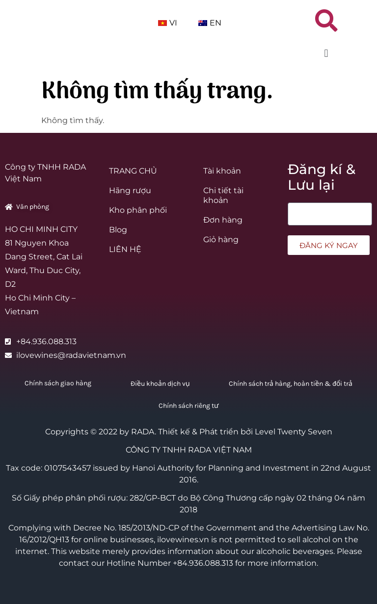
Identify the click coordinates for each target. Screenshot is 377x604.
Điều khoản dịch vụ (160, 383)
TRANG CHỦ (133, 171)
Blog (118, 229)
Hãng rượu (130, 190)
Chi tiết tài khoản (223, 195)
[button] (326, 56)
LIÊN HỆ (125, 249)
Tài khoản (222, 171)
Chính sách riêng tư (188, 406)
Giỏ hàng (221, 239)
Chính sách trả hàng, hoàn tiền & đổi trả (290, 383)
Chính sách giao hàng (58, 383)
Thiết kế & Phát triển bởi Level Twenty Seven (245, 431)
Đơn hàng (222, 220)
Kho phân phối (138, 210)
